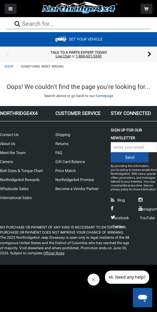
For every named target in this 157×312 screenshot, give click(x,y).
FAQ (58, 152)
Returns (62, 143)
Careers (6, 161)
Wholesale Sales (14, 188)
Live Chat (63, 56)
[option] (78, 54)
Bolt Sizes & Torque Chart (21, 170)
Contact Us (9, 134)
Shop (9, 66)
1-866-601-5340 (89, 56)
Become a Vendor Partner (77, 188)
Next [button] (149, 54)
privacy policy (119, 189)
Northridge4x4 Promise (74, 179)
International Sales (16, 197)
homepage (104, 96)
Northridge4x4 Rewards (20, 179)
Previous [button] (7, 54)
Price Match (65, 170)
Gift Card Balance (70, 161)
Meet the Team (13, 152)
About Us (7, 143)
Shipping (62, 134)
